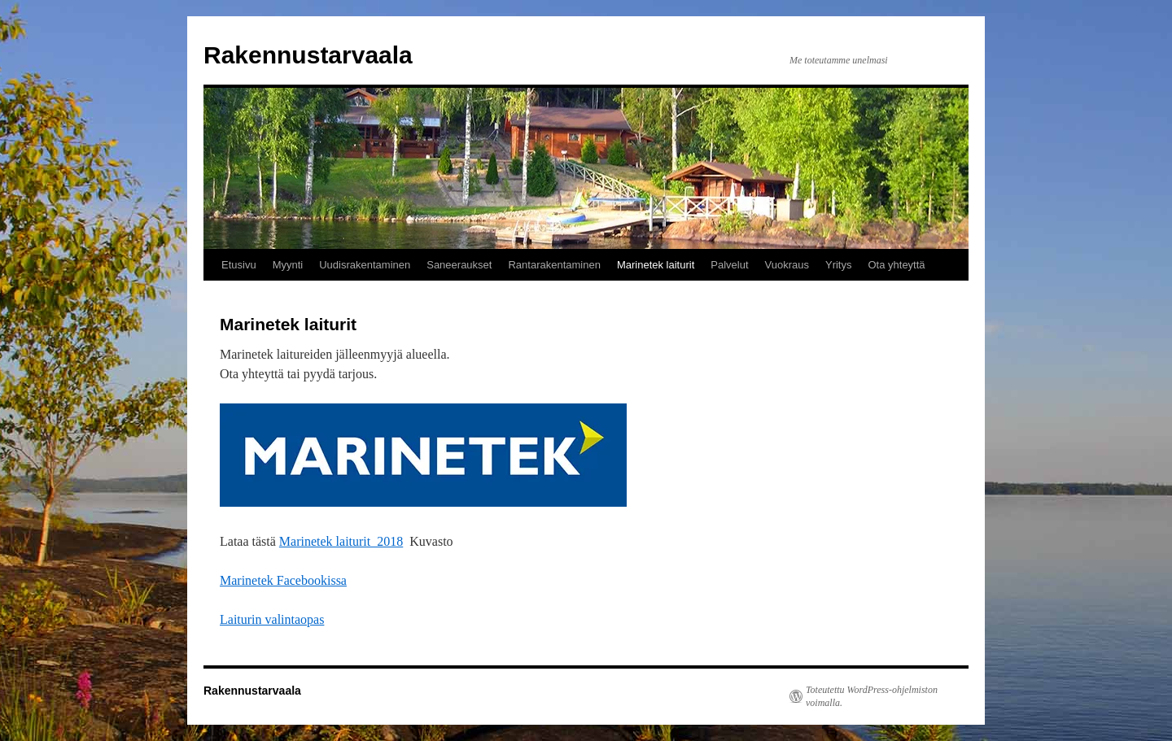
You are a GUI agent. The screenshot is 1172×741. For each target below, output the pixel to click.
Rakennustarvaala (308, 54)
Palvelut (729, 265)
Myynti (288, 265)
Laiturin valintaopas (272, 619)
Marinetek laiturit (655, 265)
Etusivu (238, 265)
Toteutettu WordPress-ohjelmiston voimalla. (872, 696)
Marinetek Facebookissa (283, 580)
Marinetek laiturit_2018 (341, 541)
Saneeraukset (459, 265)
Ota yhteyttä (896, 265)
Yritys (838, 265)
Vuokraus (787, 265)
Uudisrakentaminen (364, 265)
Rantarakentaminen (554, 265)
